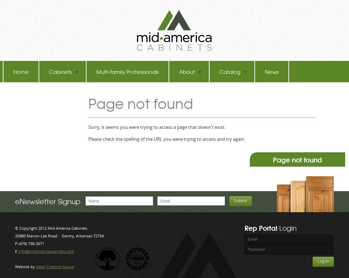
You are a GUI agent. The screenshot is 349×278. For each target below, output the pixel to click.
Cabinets (64, 71)
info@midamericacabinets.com (46, 251)
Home (21, 71)
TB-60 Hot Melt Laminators (45, 93)
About (190, 71)
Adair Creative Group (55, 266)
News (272, 71)
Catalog (233, 71)
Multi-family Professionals (127, 71)
